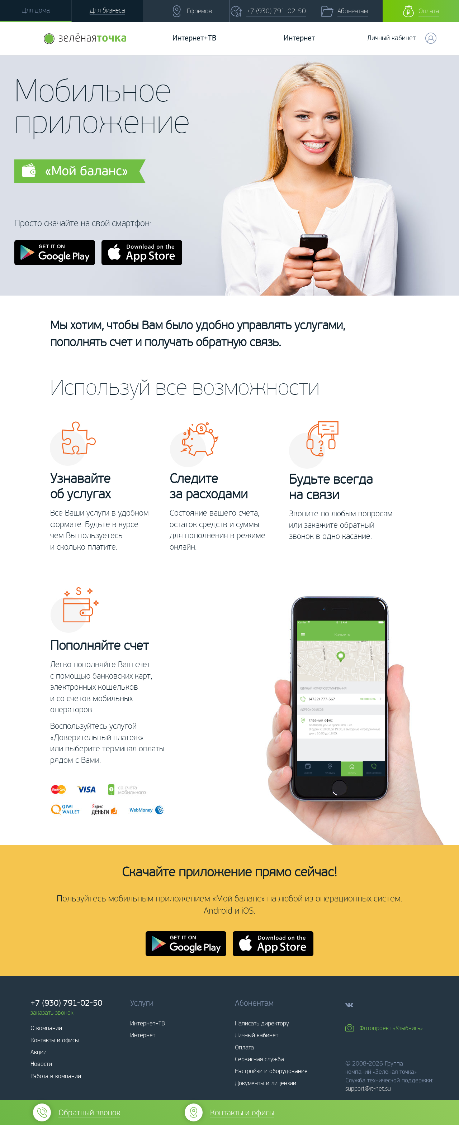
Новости (41, 1063)
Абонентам (352, 11)
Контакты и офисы (54, 1040)
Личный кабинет (256, 1035)
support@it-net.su (368, 1088)
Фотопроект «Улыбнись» (391, 1027)
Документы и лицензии (265, 1083)
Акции (38, 1051)
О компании (46, 1027)
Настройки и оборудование (271, 1070)
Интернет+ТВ (194, 37)
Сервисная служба (259, 1059)
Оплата (428, 11)
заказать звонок (52, 1012)
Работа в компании (55, 1075)
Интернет (299, 37)
